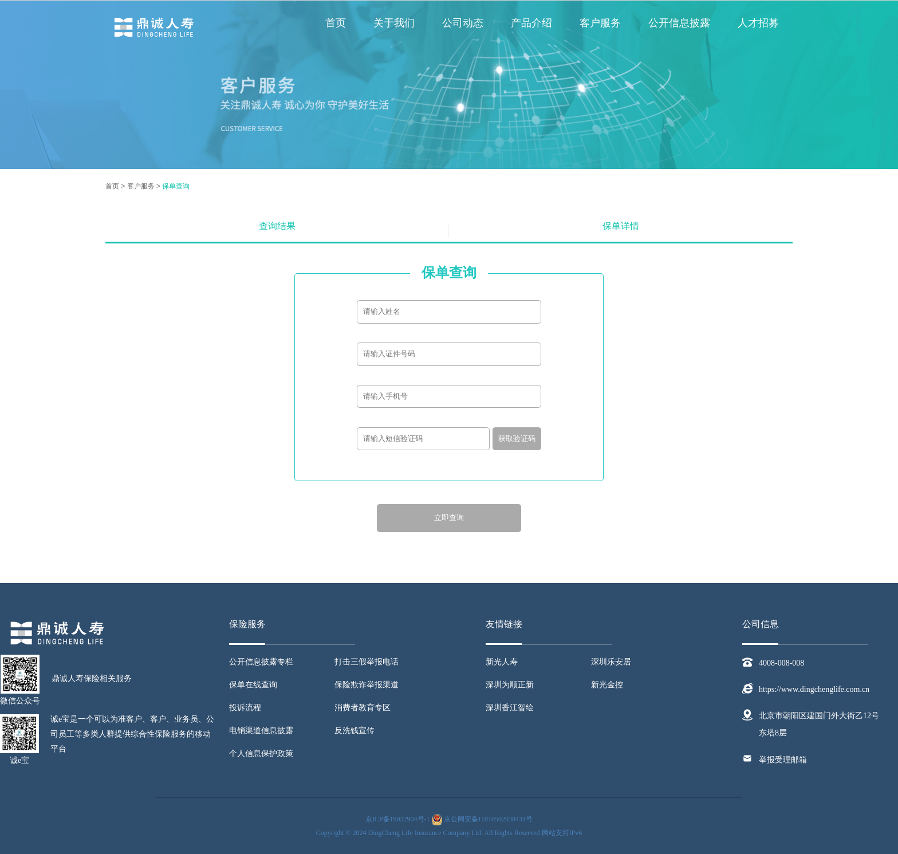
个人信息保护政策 (261, 753)
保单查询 (176, 186)
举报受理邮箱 (783, 759)
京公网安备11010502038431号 (488, 819)
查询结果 (277, 226)
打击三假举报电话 (366, 662)
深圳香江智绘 (510, 707)
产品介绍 (531, 23)
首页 (335, 23)
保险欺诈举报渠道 (366, 684)
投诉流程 (245, 707)
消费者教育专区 (362, 707)
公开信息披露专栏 (261, 662)
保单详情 (620, 226)
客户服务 (600, 23)
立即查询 (449, 517)
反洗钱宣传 (354, 730)
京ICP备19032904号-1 (397, 819)
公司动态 (462, 23)
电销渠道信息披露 (261, 730)
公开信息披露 (679, 23)
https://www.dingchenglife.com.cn (814, 689)
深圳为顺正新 (510, 684)
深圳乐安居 (611, 662)
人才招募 (758, 23)
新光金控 (607, 684)
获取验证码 (516, 438)
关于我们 (394, 23)
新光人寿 (502, 662)
